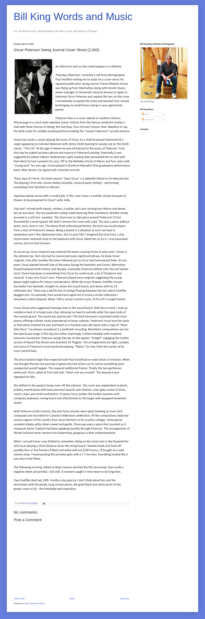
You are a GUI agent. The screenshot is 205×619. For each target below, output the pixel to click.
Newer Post (20, 599)
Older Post (124, 599)
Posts (145, 114)
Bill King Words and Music (73, 16)
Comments (148, 120)
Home (72, 599)
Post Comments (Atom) (35, 604)
